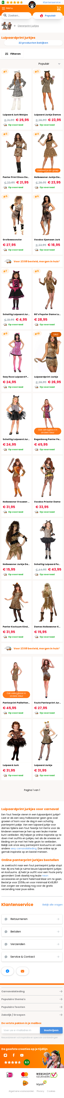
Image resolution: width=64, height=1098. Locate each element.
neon (45, 875)
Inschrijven (51, 1030)
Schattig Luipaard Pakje (48, 564)
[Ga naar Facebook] (13, 1055)
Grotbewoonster (12, 239)
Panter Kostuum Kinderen (18, 626)
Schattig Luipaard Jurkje (17, 314)
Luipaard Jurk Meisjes (15, 114)
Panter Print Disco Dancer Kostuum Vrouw (27, 177)
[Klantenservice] (53, 2)
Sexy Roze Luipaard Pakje (17, 376)
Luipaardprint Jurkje (46, 376)
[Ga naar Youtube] (22, 1055)
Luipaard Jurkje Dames (47, 114)
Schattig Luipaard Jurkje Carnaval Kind (26, 439)
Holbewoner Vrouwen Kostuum (21, 501)
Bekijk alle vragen (52, 904)
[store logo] (32, 6)
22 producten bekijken (33, 42)
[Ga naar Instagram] (5, 1055)
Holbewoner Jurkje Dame (17, 564)
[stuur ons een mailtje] (22, 971)
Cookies (51, 1091)
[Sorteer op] (49, 63)
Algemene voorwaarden (21, 1091)
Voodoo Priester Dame (47, 501)
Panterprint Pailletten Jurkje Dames (24, 702)
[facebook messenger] (7, 971)
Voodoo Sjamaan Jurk (47, 239)
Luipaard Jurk (11, 765)
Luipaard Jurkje (43, 765)
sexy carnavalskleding (24, 848)
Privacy (40, 1091)
